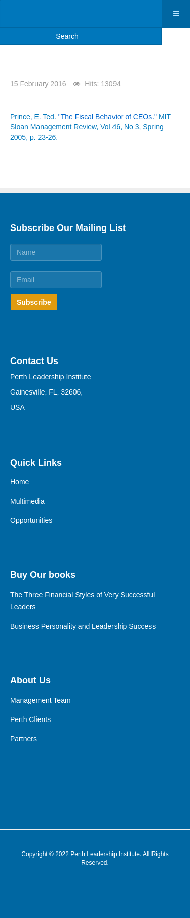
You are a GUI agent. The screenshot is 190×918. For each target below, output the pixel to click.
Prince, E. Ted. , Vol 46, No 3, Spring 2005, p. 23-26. (90, 127)
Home (19, 482)
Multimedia (27, 501)
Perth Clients (30, 719)
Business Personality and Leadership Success (83, 626)
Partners (23, 739)
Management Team (40, 700)
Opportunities (31, 520)
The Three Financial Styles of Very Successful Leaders (82, 601)
